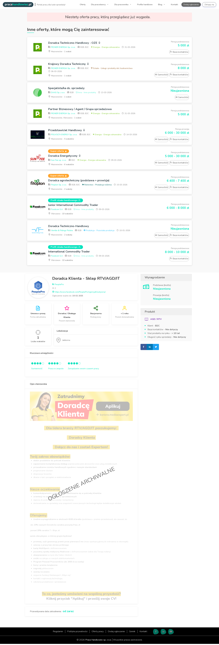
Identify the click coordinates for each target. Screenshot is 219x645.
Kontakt (174, 4)
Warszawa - (61, 214)
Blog (160, 4)
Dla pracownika (121, 4)
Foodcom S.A (55, 210)
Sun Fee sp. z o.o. (57, 160)
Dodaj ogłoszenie (191, 4)
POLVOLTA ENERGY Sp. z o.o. (62, 135)
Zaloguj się (209, 4)
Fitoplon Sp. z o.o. (57, 185)
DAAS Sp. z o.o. (56, 92)
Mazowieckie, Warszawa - (65, 118)
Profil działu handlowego (65, 201)
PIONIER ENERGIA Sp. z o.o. (61, 47)
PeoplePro (58, 285)
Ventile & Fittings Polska (60, 231)
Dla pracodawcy (98, 4)
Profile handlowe (145, 4)
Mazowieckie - (60, 51)
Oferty (82, 4)
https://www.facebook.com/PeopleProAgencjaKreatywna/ (79, 293)
